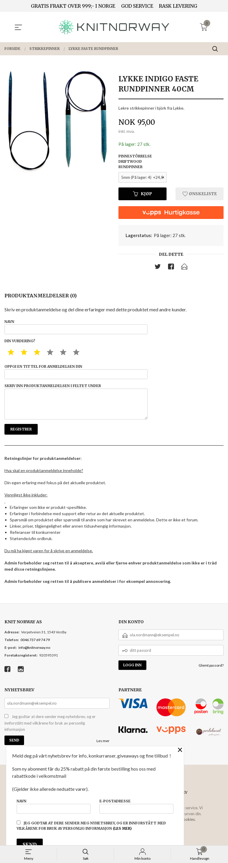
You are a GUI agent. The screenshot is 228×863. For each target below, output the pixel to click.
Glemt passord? (211, 672)
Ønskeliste (200, 194)
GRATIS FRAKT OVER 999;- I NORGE (73, 6)
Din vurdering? (19, 343)
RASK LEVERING (178, 6)
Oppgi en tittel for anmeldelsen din (76, 374)
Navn (76, 328)
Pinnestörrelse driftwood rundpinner (135, 161)
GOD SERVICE (137, 6)
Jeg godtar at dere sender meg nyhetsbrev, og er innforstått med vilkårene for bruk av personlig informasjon (50, 730)
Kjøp (142, 194)
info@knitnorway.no (34, 655)
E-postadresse (136, 805)
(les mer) (122, 828)
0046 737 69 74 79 (35, 647)
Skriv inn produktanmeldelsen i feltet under (76, 407)
